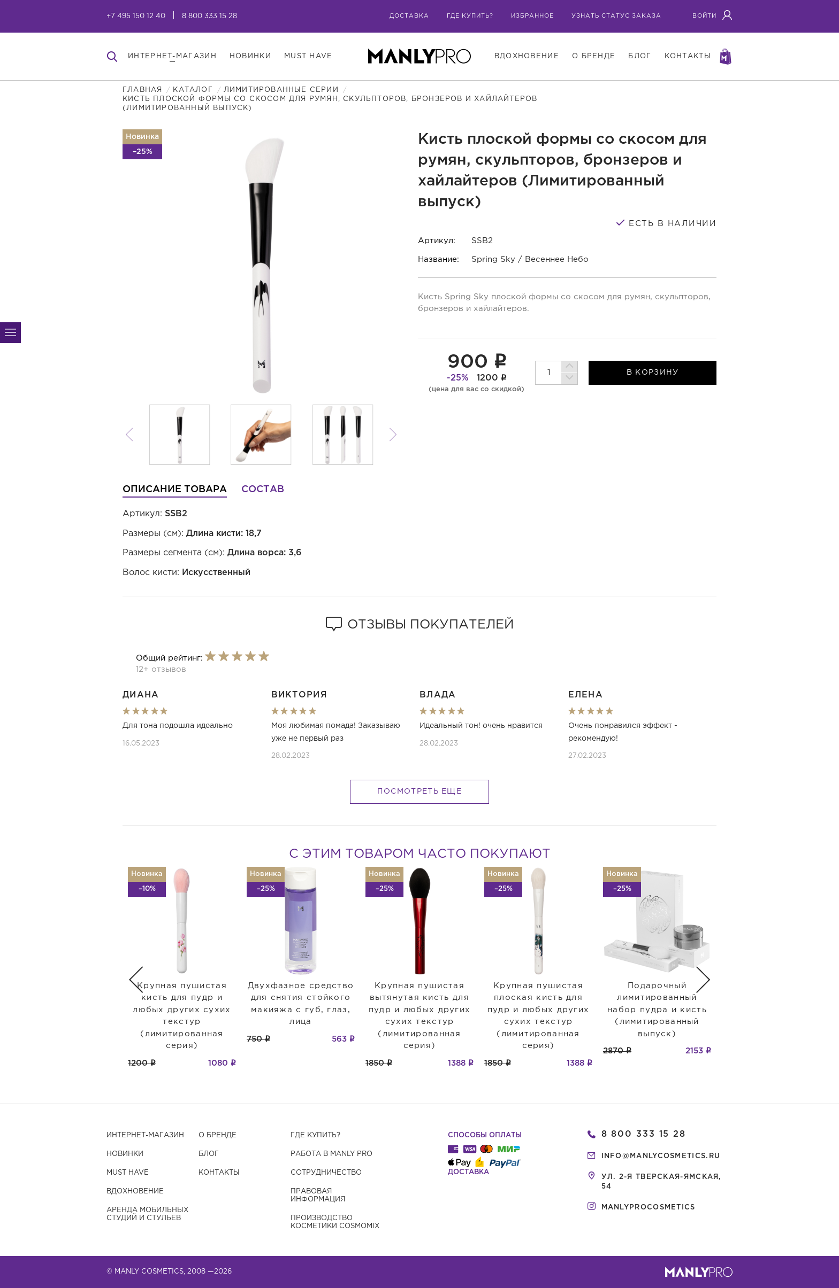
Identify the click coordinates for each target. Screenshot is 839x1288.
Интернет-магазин (145, 1135)
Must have (127, 1173)
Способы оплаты (485, 1135)
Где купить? (315, 1135)
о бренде (593, 56)
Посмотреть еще (419, 791)
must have (308, 56)
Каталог (192, 90)
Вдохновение (135, 1191)
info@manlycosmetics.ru (661, 1156)
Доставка (409, 16)
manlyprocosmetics (648, 1208)
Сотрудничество (326, 1173)
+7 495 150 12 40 (135, 16)
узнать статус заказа (616, 16)
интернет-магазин (172, 56)
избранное (532, 16)
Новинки (124, 1154)
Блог (209, 1154)
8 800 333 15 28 (209, 16)
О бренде (218, 1135)
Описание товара (175, 489)
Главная (142, 90)
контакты (688, 56)
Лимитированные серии (281, 90)
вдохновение (526, 56)
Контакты (219, 1173)
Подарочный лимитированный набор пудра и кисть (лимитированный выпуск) (657, 1009)
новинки (250, 56)
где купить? (470, 16)
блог (639, 56)
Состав (262, 489)
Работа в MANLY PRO (331, 1154)
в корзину (653, 372)
